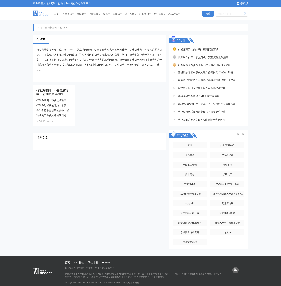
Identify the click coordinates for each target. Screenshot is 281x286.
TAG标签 (79, 262)
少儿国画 (189, 155)
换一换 (240, 134)
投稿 (208, 13)
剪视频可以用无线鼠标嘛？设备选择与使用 (202, 88)
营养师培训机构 (227, 213)
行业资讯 (145, 14)
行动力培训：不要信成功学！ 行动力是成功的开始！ (52, 92)
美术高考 (189, 174)
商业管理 (159, 14)
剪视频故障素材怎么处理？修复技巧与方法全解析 (205, 72)
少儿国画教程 (227, 145)
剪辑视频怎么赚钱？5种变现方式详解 (198, 96)
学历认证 (227, 174)
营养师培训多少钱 (189, 213)
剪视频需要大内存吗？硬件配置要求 (198, 49)
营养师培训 (227, 203)
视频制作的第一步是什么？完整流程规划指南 (203, 57)
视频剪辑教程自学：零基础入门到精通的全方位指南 (207, 104)
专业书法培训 (190, 164)
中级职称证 (227, 155)
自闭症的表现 (190, 242)
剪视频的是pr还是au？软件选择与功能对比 (201, 119)
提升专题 (130, 14)
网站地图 (93, 262)
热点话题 (174, 14)
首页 (56, 14)
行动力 (63, 27)
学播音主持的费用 (189, 232)
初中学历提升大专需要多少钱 (227, 193)
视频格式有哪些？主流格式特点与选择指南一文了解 (207, 80)
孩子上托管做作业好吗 (189, 222)
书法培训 (189, 203)
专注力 (227, 232)
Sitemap (106, 262)
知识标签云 (51, 27)
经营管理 (94, 14)
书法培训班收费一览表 (227, 184)
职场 (106, 14)
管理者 (117, 14)
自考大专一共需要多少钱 (227, 222)
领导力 (81, 14)
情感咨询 (227, 164)
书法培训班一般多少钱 (189, 193)
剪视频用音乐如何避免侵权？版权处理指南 (202, 111)
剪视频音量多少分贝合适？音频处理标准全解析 (204, 65)
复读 (189, 145)
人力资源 (68, 14)
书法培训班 (190, 184)
